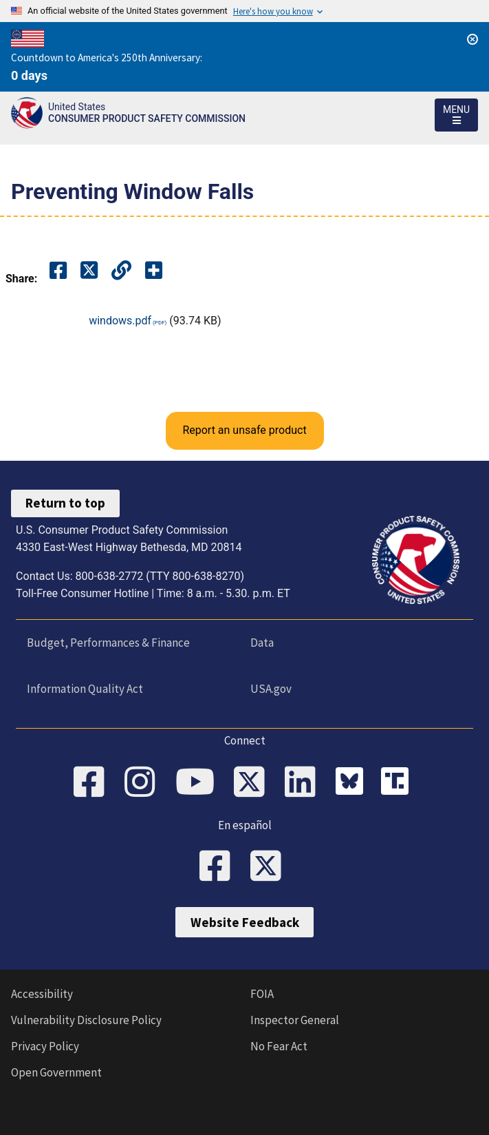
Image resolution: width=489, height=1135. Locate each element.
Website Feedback (245, 922)
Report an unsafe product (244, 430)
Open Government (56, 1072)
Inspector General (294, 1020)
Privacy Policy (45, 1046)
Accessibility (42, 993)
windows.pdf (120, 320)
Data (262, 642)
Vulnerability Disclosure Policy (86, 1020)
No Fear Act (278, 1046)
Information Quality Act (85, 688)
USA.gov (271, 688)
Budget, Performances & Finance (108, 642)
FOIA (262, 993)
